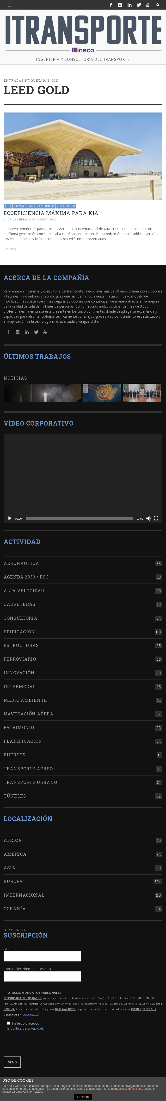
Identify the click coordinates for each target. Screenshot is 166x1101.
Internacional (24, 895)
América (15, 854)
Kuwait (20, 206)
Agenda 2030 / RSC (26, 577)
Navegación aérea (29, 714)
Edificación (19, 632)
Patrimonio (19, 727)
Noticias (15, 378)
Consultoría (20, 618)
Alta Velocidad (24, 590)
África (13, 840)
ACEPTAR (83, 1097)
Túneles (15, 796)
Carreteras (20, 604)
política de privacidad (27, 1028)
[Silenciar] (148, 518)
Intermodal (20, 686)
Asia (8, 206)
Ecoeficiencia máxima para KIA (51, 213)
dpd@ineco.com (31, 1014)
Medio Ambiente (41, 206)
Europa (13, 881)
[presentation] (40, 1043)
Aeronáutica (21, 563)
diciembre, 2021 (44, 219)
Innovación (19, 672)
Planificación (23, 741)
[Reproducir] (9, 518)
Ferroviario (20, 659)
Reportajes (65, 206)
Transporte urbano (30, 782)
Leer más (12, 249)
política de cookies (130, 1088)
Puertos (14, 755)
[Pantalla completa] (156, 518)
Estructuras (21, 645)
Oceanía (15, 908)
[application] (83, 478)
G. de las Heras (16, 219)
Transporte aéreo (28, 768)
